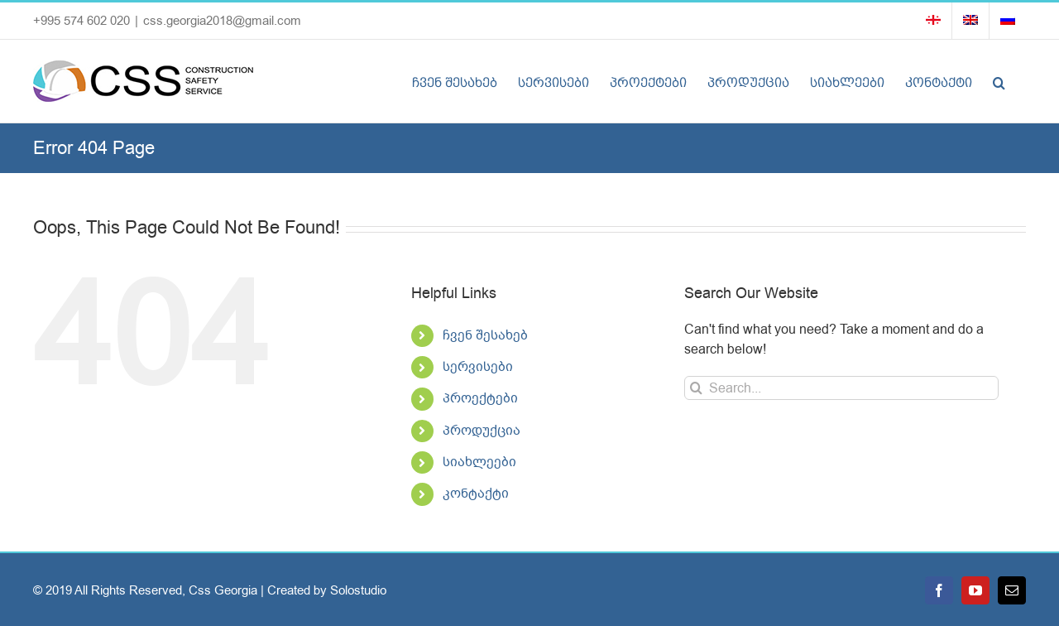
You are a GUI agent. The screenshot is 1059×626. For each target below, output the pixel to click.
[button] (999, 81)
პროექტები (480, 398)
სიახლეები (479, 462)
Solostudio (358, 590)
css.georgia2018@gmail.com (222, 20)
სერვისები (478, 367)
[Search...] (841, 388)
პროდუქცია (481, 430)
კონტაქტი (476, 493)
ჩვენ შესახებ (485, 335)
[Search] (696, 388)
